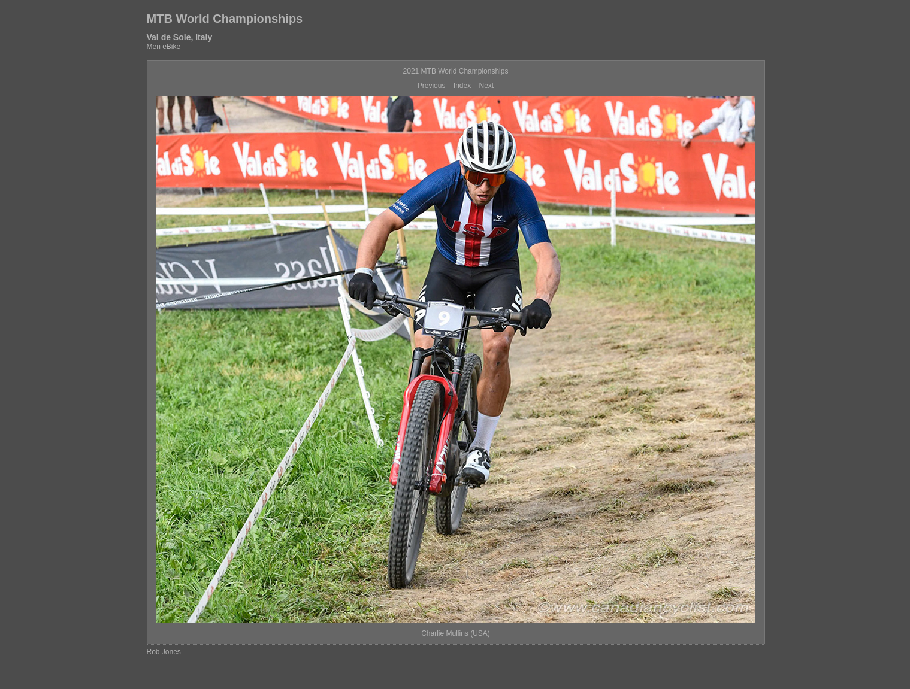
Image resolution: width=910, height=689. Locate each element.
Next (486, 85)
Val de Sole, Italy (180, 37)
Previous (432, 85)
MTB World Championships (225, 18)
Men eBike (164, 47)
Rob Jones (164, 652)
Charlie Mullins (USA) (455, 633)
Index (462, 85)
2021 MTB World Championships (456, 71)
